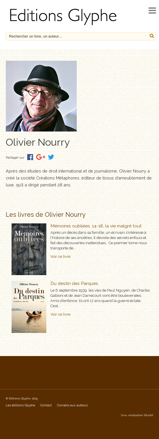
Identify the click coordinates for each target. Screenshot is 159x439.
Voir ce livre (60, 256)
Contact (46, 405)
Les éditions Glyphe (20, 405)
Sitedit (148, 415)
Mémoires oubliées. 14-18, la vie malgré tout (96, 226)
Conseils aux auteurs (72, 405)
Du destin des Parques (74, 283)
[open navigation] (152, 10)
